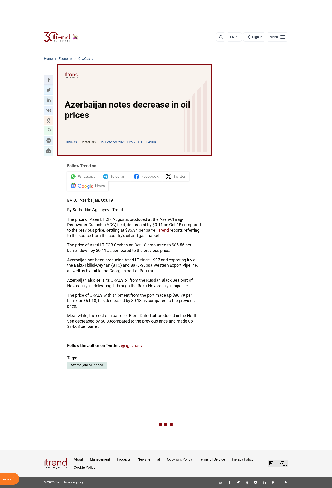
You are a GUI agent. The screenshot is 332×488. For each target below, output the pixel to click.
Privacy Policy (242, 459)
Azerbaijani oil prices (87, 365)
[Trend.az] (61, 37)
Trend (163, 230)
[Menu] (277, 37)
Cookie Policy (84, 467)
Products (124, 459)
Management (100, 459)
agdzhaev (134, 345)
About (78, 459)
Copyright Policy (179, 459)
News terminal (149, 459)
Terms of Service (212, 459)
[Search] (220, 37)
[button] (48, 80)
